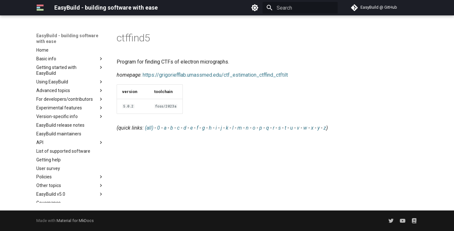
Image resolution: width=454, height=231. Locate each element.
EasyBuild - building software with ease (67, 38)
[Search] (300, 7)
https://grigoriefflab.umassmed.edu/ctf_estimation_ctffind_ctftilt (215, 75)
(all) (149, 128)
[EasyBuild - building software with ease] (40, 7)
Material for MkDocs (75, 220)
